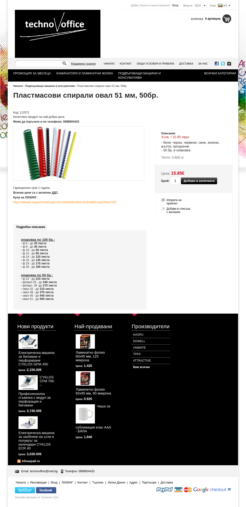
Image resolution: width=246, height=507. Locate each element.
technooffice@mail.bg (44, 471)
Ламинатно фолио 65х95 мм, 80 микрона (93, 391)
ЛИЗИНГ (67, 482)
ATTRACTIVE (142, 360)
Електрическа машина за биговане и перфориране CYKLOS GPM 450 (36, 358)
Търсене (97, 482)
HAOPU (138, 334)
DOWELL (139, 341)
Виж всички (141, 367)
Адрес (133, 482)
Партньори (149, 482)
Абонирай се (31, 461)
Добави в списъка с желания (178, 210)
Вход (175, 5)
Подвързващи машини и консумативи (50, 85)
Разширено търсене (83, 63)
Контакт (126, 63)
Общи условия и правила (155, 63)
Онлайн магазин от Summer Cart (36, 497)
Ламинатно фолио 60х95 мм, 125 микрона (90, 356)
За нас (203, 63)
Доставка (186, 63)
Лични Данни (116, 482)
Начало (109, 63)
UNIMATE (139, 347)
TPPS (137, 354)
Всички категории (220, 73)
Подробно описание (30, 227)
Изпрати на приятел (174, 201)
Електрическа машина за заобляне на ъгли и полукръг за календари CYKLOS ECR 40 (36, 440)
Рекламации (38, 482)
